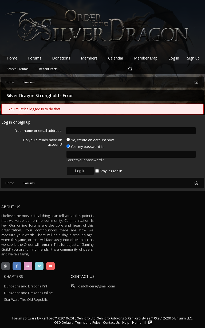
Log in (173, 58)
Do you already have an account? (42, 142)
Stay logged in (108, 170)
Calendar (115, 58)
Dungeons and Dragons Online (28, 292)
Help (125, 322)
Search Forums (17, 69)
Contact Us (111, 322)
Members (89, 58)
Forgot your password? (85, 159)
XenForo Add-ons (110, 318)
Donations (61, 58)
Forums (34, 58)
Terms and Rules (87, 322)
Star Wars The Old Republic (26, 299)
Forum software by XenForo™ (54, 318)
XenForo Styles (139, 318)
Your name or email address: (38, 130)
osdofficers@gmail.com (93, 286)
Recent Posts (48, 69)
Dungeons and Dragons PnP (26, 286)
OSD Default (63, 322)
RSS (150, 322)
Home (12, 58)
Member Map (145, 58)
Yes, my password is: (85, 146)
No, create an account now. (90, 139)
